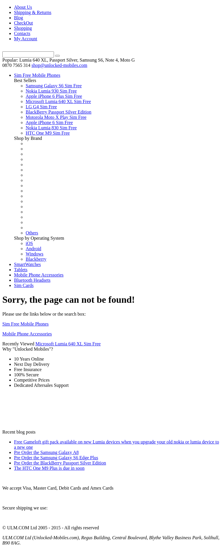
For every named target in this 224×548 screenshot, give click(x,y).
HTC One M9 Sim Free (48, 133)
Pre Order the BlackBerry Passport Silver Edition (60, 462)
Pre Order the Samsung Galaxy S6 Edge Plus (56, 457)
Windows (34, 253)
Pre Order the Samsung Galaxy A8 (46, 452)
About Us (23, 7)
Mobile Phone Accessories (39, 274)
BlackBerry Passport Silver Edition (58, 111)
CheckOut (23, 22)
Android (33, 248)
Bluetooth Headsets (32, 280)
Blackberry (36, 259)
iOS (29, 243)
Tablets (20, 269)
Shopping (23, 28)
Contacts (22, 33)
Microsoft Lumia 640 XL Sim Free (58, 101)
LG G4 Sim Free (41, 106)
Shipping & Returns (32, 12)
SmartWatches (27, 264)
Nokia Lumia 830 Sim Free (51, 127)
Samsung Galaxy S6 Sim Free (54, 85)
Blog (18, 17)
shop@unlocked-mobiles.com (59, 65)
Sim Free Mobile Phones (37, 75)
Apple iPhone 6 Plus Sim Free (54, 96)
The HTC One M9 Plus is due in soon (49, 468)
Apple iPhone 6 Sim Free (49, 122)
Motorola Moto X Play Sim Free (56, 117)
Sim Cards (24, 285)
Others (32, 232)
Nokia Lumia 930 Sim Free (51, 90)
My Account (25, 38)
